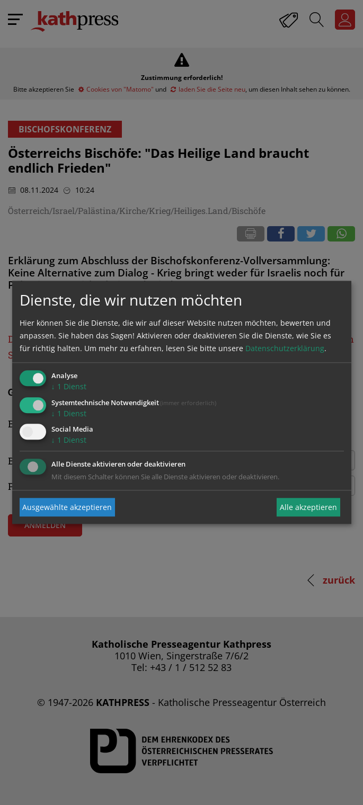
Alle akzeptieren (308, 507)
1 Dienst (68, 386)
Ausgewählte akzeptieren (67, 507)
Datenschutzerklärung (284, 348)
